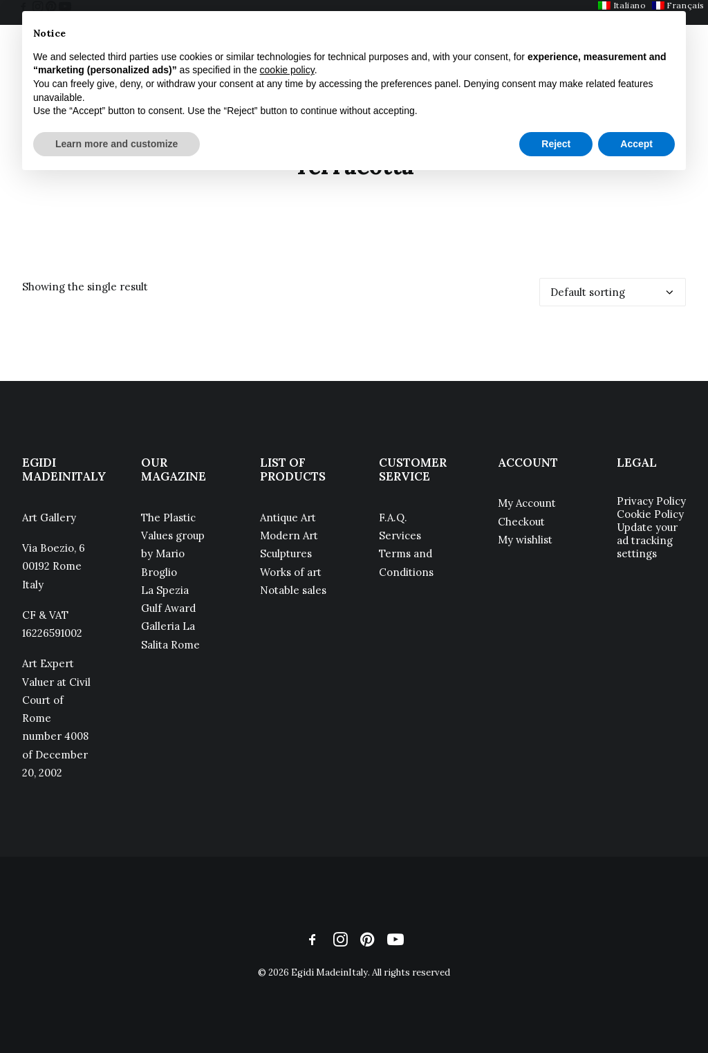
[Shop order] (612, 292)
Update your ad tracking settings (647, 540)
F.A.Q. (393, 517)
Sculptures (286, 553)
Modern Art (289, 535)
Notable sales (293, 590)
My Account (527, 503)
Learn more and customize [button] (116, 143)
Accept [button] (636, 143)
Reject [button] (555, 143)
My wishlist (525, 539)
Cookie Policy (650, 514)
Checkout (521, 521)
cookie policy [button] (287, 69)
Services (400, 535)
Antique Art (288, 517)
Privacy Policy (651, 500)
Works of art (291, 572)
